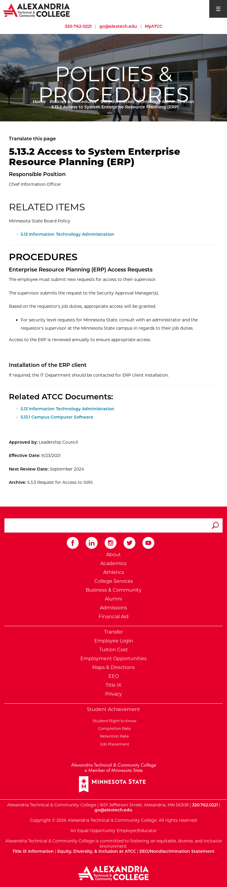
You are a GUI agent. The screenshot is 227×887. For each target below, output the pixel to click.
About (113, 554)
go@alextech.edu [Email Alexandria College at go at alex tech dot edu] (118, 26)
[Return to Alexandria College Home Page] (36, 10)
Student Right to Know (113, 720)
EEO (113, 676)
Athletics (113, 572)
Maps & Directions (113, 667)
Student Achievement (113, 709)
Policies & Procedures (73, 101)
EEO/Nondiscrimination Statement (177, 851)
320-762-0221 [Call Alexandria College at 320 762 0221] (78, 26)
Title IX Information (33, 851)
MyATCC (153, 26)
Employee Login (113, 641)
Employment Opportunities (113, 658)
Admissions (113, 608)
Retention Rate (113, 736)
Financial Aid (114, 616)
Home (39, 101)
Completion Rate (113, 728)
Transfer (113, 632)
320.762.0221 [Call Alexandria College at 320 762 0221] (205, 805)
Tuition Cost (113, 649)
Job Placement (113, 744)
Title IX (113, 685)
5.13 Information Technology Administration (147, 101)
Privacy (113, 694)
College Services (113, 581)
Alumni (113, 599)
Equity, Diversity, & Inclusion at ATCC (96, 851)
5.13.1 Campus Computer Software (57, 417)
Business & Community (114, 590)
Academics (113, 563)
